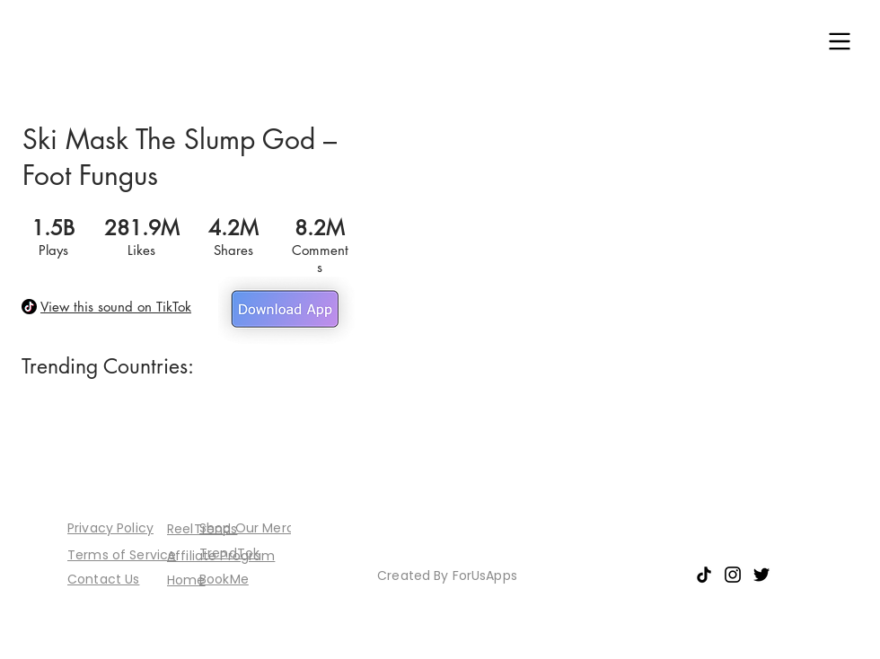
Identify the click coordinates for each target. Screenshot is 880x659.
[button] (839, 41)
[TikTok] (704, 574)
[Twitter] (761, 574)
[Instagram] (733, 574)
